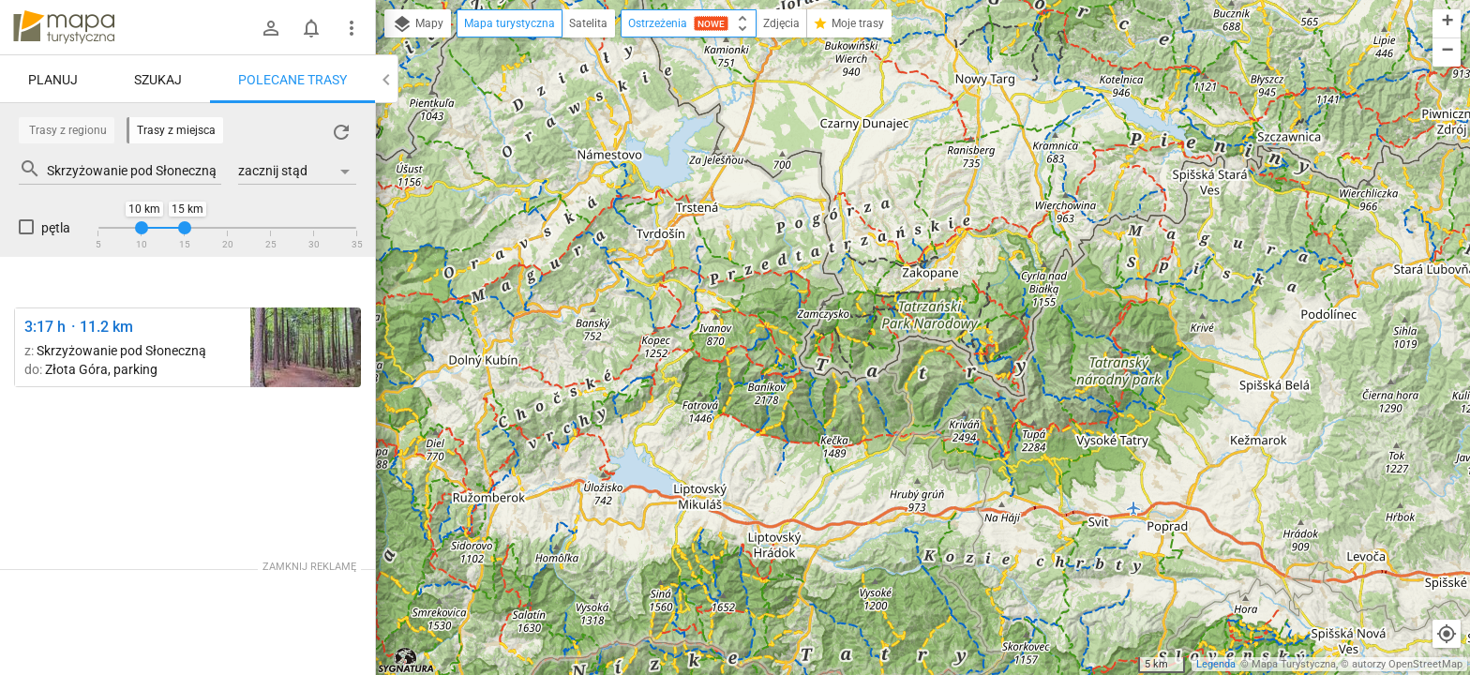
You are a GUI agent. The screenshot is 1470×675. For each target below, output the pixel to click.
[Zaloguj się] (271, 28)
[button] (1446, 23)
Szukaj (158, 79)
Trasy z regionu (68, 130)
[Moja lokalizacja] (1446, 634)
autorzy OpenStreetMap (1407, 664)
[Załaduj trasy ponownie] (341, 132)
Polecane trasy (292, 79)
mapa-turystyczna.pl (64, 27)
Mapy (417, 24)
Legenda (1216, 664)
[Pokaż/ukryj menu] (352, 28)
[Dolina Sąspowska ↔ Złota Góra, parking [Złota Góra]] (305, 347)
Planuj (53, 79)
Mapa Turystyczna (1294, 664)
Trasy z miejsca (176, 130)
